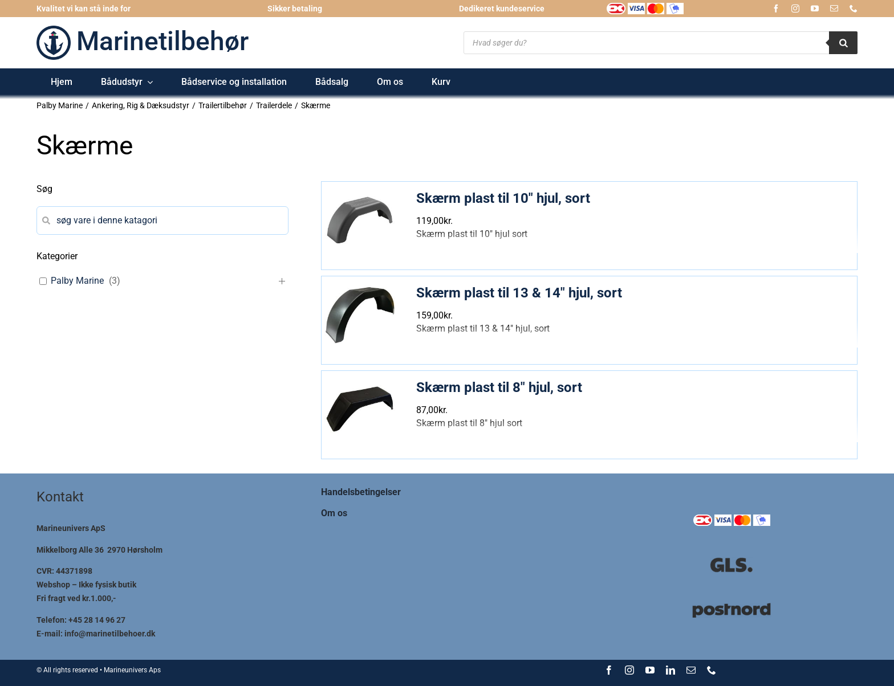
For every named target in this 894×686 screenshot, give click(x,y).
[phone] (854, 9)
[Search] (843, 42)
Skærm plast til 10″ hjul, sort (503, 198)
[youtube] (815, 9)
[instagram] (795, 9)
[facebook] (776, 9)
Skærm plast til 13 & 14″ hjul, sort (519, 293)
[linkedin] (670, 670)
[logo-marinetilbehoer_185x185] (53, 29)
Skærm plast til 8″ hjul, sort (499, 387)
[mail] (834, 9)
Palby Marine (77, 280)
